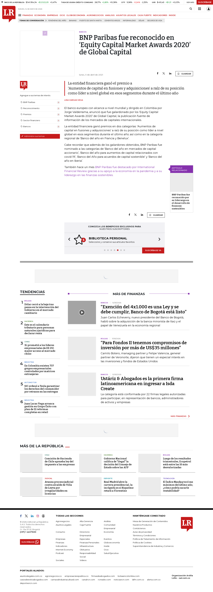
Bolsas (28, 301)
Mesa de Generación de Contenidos (150, 521)
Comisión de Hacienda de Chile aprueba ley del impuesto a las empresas (60, 461)
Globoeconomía (112, 542)
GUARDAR (184, 74)
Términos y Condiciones (144, 535)
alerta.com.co (153, 579)
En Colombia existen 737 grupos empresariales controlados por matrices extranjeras (39, 370)
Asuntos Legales (63, 525)
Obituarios (85, 549)
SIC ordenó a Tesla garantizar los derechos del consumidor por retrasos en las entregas (42, 389)
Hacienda (28, 321)
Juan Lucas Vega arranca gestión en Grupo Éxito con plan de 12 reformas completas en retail (40, 408)
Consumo (60, 532)
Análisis (107, 521)
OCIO (62, 15)
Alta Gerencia (86, 521)
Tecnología (169, 478)
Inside (106, 546)
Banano (72, 21)
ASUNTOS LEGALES (126, 15)
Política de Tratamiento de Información (151, 539)
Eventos (108, 539)
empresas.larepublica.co (76, 576)
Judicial (48, 478)
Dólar (141, 21)
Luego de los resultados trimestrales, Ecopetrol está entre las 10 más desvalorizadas (177, 463)
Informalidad (129, 21)
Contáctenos (139, 528)
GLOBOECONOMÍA (75, 15)
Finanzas (60, 542)
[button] (68, 240)
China (27, 342)
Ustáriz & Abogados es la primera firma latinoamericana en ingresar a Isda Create (142, 383)
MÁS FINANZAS (178, 416)
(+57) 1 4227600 (28, 532)
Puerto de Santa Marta (90, 21)
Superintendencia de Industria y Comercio (153, 546)
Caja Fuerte (85, 525)
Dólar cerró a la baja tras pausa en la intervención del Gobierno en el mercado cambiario (41, 308)
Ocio (106, 549)
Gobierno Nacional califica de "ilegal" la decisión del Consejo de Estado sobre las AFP (118, 463)
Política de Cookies (142, 542)
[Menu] (20, 15)
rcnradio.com (104, 579)
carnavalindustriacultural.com (65, 579)
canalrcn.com (88, 579)
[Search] (191, 8)
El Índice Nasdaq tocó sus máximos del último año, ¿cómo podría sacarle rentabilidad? (178, 486)
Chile (47, 455)
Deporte (108, 478)
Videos (83, 560)
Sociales (60, 560)
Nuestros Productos (142, 525)
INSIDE (172, 15)
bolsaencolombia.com (128, 576)
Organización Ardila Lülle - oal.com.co (182, 576)
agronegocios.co (53, 576)
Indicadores (61, 546)
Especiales (85, 539)
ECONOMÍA (40, 15)
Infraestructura (86, 546)
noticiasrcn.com (121, 579)
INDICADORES (160, 15)
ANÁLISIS (110, 15)
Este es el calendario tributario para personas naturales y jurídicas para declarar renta (39, 329)
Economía (109, 532)
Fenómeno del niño (57, 21)
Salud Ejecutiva (111, 553)
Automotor (30, 382)
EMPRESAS (52, 15)
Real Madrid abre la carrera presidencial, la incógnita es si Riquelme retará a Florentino (119, 486)
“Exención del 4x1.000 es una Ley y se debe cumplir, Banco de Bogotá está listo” (144, 309)
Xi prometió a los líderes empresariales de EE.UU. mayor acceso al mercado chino (39, 349)
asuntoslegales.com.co (31, 576)
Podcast (60, 553)
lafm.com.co (138, 579)
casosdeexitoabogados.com (34, 579)
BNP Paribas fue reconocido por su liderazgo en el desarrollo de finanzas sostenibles (181, 201)
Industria (29, 362)
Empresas (60, 539)
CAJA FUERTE (144, 15)
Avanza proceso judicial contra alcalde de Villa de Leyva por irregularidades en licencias (59, 488)
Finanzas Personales (89, 542)
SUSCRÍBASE (205, 2)
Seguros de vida (154, 21)
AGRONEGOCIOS (95, 15)
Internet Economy (64, 549)
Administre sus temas (33, 136)
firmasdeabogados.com (103, 576)
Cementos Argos (112, 21)
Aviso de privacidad (142, 532)
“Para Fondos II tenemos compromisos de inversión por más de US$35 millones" (144, 345)
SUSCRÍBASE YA (153, 250)
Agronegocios (63, 521)
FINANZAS (27, 15)
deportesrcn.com (28, 583)
